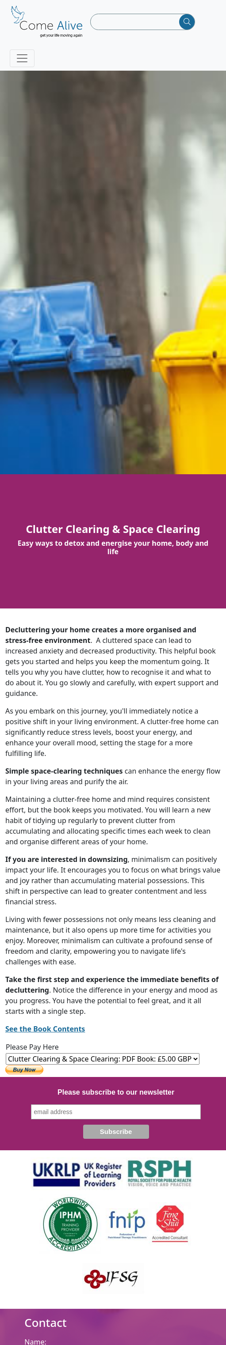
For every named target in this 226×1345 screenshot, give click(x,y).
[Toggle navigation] (22, 58)
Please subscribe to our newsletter (115, 1092)
